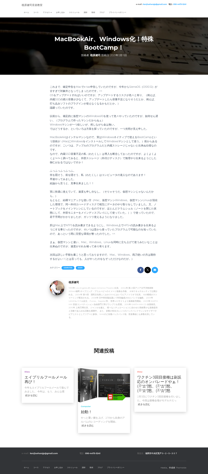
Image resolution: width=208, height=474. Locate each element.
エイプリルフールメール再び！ (46, 379)
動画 (93, 12)
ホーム (26, 12)
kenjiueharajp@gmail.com (155, 4)
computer (68, 268)
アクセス (47, 12)
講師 (85, 12)
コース (36, 12)
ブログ (102, 12)
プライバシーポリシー (117, 12)
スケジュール (74, 12)
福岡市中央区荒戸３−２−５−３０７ (161, 453)
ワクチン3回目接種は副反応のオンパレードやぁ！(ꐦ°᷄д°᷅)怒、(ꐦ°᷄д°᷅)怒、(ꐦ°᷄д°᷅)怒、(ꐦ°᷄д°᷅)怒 (159, 384)
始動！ (86, 412)
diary (80, 268)
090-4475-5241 (179, 4)
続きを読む (31, 395)
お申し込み (60, 12)
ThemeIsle (181, 467)
